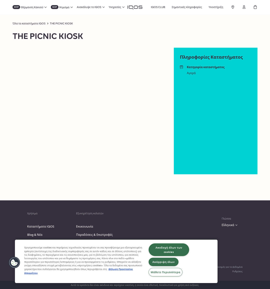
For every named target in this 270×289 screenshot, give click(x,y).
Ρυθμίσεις (237, 271)
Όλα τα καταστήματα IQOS (29, 23)
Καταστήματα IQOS (40, 226)
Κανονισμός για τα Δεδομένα (228, 267)
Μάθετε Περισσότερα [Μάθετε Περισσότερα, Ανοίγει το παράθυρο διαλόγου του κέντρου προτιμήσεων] (165, 272)
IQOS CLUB (158, 7)
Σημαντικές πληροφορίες (187, 7)
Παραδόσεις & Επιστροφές (94, 234)
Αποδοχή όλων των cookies (169, 249)
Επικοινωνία (84, 226)
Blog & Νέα (35, 234)
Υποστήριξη (216, 7)
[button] (14, 263)
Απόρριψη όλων (163, 262)
